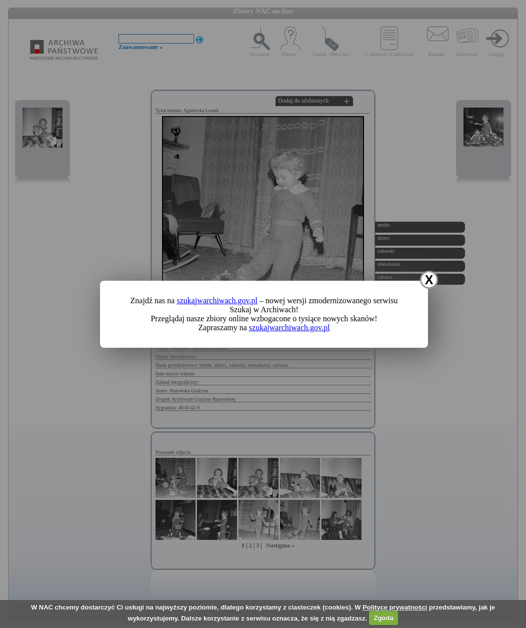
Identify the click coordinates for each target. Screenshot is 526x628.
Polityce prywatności (394, 607)
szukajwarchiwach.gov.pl (217, 300)
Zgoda (384, 617)
